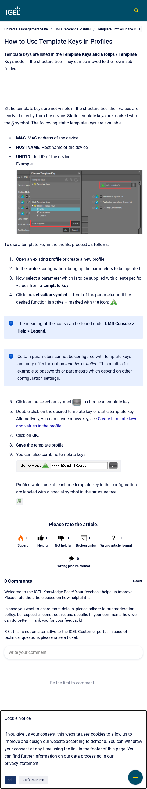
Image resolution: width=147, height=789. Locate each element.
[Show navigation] (135, 777)
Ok (10, 780)
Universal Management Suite (26, 29)
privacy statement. (22, 763)
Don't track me (33, 780)
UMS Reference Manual (73, 29)
